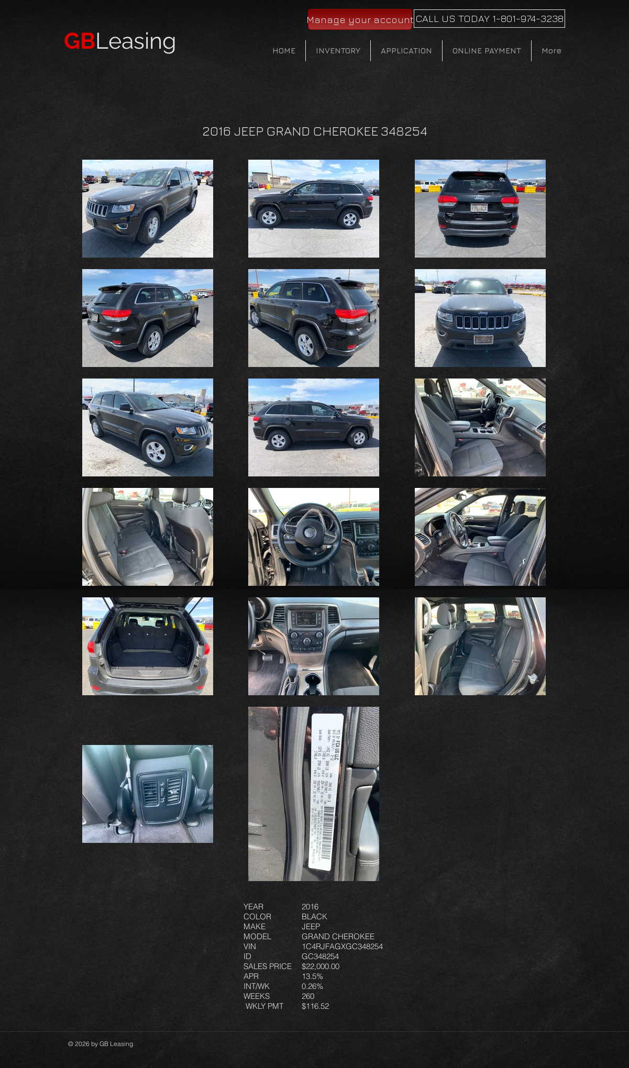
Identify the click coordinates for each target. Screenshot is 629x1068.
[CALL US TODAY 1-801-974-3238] (489, 18)
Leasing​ (120, 41)
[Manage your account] (360, 19)
